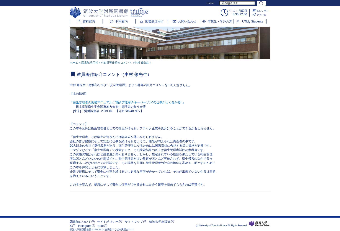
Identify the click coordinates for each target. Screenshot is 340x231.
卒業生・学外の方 (220, 21)
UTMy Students (252, 21)
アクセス (261, 15)
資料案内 (89, 21)
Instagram (85, 226)
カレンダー (262, 11)
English (210, 3)
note (101, 226)
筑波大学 (259, 223)
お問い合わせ (187, 21)
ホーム (74, 62)
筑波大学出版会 (159, 221)
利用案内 (122, 21)
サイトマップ (134, 221)
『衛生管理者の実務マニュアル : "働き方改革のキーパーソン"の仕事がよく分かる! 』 (127, 102)
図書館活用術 (154, 21)
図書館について (80, 221)
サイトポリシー (107, 221)
